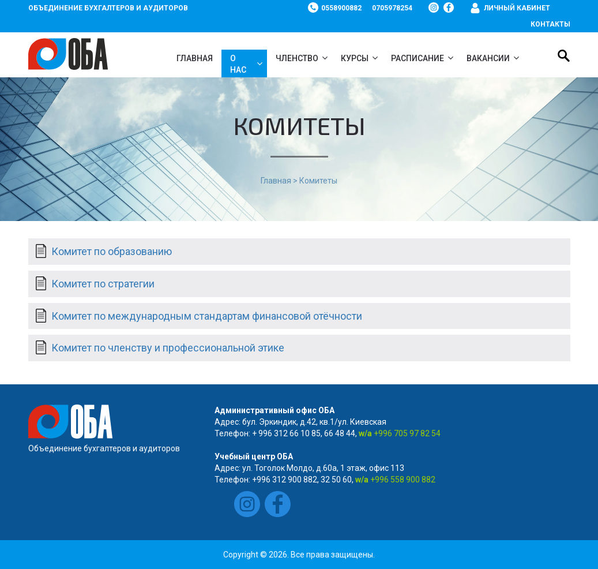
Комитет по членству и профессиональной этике (167, 348)
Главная (194, 58)
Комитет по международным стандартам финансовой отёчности (206, 316)
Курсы (354, 58)
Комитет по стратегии (103, 284)
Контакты (550, 24)
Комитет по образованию (111, 251)
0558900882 (341, 8)
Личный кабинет (517, 8)
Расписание (417, 58)
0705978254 (392, 8)
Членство (297, 58)
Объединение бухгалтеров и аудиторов (108, 8)
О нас (238, 64)
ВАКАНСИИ (488, 58)
